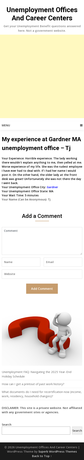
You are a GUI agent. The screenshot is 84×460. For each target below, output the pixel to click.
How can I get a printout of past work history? (33, 384)
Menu (6, 125)
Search (6, 424)
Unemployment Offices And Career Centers (42, 14)
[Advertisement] (42, 76)
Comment (42, 241)
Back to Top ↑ (42, 456)
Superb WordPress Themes (57, 451)
